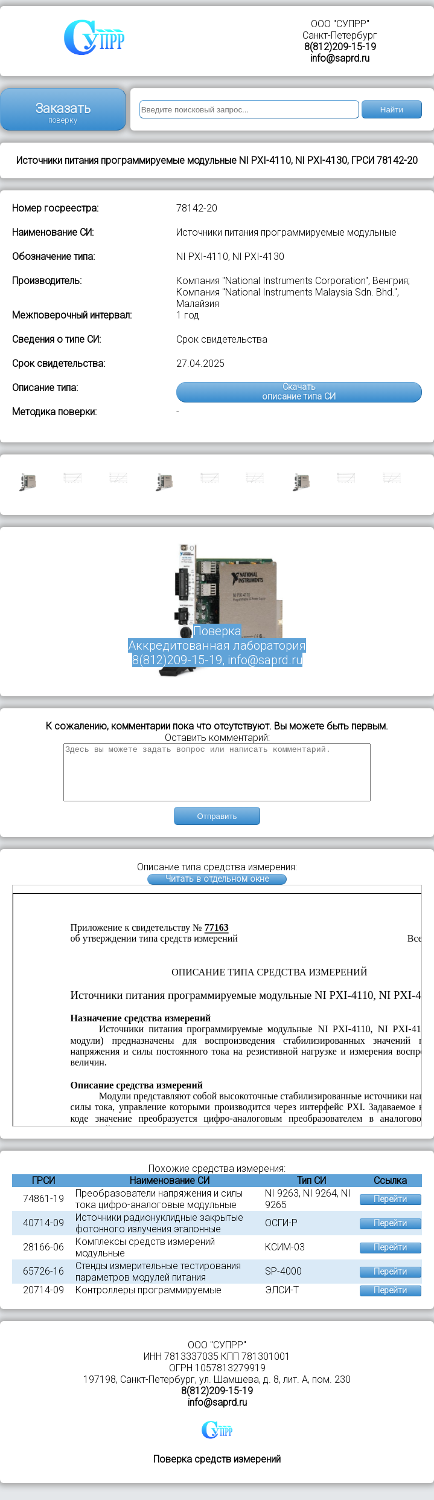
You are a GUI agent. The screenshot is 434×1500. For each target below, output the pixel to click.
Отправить (217, 827)
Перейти (390, 1210)
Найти (391, 109)
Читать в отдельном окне (217, 890)
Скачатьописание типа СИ (299, 392)
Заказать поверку (63, 112)
